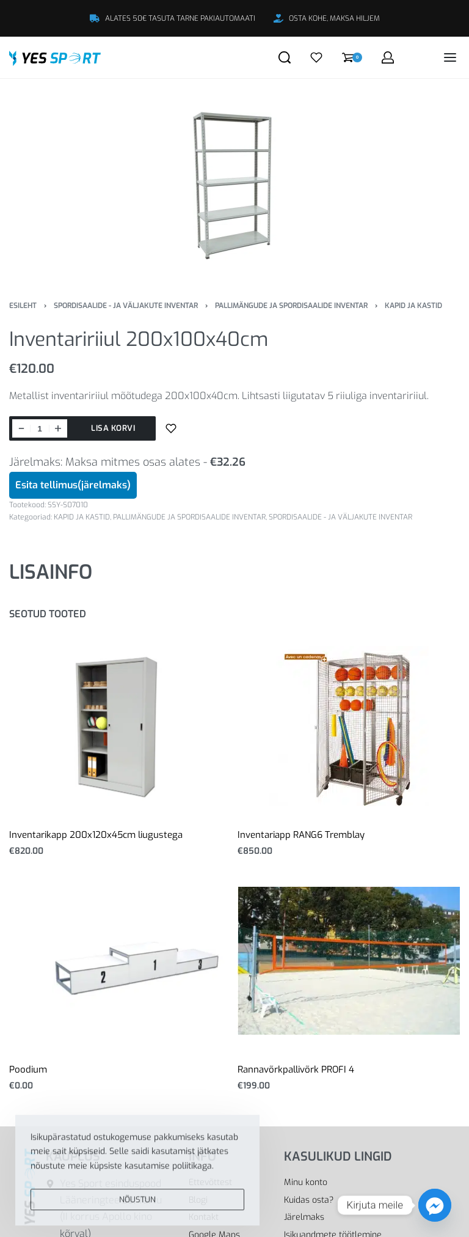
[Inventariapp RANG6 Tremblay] (349, 726)
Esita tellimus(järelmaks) (73, 485)
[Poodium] (120, 960)
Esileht (23, 305)
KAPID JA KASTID (413, 305)
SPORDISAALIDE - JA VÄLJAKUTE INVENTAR (126, 305)
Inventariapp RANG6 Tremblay (301, 835)
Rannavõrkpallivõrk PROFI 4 (296, 1069)
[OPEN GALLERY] (234, 179)
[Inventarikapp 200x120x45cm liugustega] (120, 726)
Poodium (28, 1069)
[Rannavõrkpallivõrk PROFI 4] (349, 961)
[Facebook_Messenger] (434, 1205)
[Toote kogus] (39, 428)
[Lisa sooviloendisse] (171, 428)
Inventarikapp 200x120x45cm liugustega (96, 835)
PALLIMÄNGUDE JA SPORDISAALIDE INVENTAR (291, 305)
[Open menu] (450, 57)
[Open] (316, 57)
